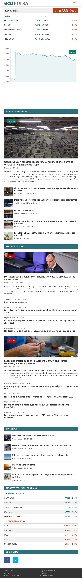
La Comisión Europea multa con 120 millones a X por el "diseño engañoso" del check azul (40, 321)
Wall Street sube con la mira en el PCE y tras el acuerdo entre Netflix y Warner (45, 222)
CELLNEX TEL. (9, 34)
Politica (10, 256)
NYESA (6, 526)
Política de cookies (46, 575)
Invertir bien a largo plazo (16, 302)
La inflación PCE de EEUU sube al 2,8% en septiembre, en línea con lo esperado (46, 234)
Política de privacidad (11, 575)
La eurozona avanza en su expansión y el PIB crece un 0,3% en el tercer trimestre (36, 416)
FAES (6, 535)
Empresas (11, 121)
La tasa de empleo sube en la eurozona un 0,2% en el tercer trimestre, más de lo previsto (35, 362)
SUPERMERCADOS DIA (13, 507)
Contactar (7, 573)
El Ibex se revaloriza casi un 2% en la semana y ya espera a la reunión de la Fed (46, 189)
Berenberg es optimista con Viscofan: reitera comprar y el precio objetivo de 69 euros (41, 387)
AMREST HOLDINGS (12, 516)
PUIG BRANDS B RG (11, 20)
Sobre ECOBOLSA (10, 571)
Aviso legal (43, 573)
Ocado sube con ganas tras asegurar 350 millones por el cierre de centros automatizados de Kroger (38, 163)
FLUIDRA (7, 25)
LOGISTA (44, 20)
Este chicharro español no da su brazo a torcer (33, 435)
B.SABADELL (45, 39)
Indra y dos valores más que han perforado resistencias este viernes (45, 200)
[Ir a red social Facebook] (7, 560)
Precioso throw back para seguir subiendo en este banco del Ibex (42, 445)
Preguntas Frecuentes (47, 571)
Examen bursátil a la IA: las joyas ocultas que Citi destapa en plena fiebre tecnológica (37, 405)
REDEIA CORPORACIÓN (13, 30)
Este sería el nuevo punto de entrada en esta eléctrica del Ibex (41, 455)
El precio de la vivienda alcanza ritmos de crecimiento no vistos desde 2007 (38, 396)
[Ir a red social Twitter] (15, 560)
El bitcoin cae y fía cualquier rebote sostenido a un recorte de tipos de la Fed (39, 331)
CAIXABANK (45, 34)
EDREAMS (8, 503)
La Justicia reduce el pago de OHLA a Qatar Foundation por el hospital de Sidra (44, 475)
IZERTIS (7, 539)
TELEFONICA (9, 39)
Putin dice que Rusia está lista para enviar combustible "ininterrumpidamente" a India (40, 311)
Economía (11, 341)
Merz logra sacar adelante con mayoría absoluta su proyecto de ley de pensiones (39, 278)
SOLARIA (44, 30)
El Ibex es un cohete (23, 210)
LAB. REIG (8, 512)
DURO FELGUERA (10, 544)
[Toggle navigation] (74, 3)
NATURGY (45, 25)
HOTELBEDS (9, 498)
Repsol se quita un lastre (23, 464)
